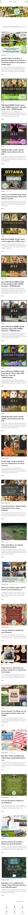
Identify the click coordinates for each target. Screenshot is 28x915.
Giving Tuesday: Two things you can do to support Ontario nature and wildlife (13, 713)
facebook (6, 907)
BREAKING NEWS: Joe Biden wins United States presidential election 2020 (13, 758)
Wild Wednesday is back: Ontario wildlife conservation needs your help (12, 152)
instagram (22, 912)
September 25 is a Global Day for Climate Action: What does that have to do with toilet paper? (13, 885)
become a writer (4, 627)
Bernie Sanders (4, 752)
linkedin (14, 912)
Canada (2, 191)
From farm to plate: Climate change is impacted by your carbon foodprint (13, 508)
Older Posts (19, 901)
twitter (14, 907)
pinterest (6, 912)
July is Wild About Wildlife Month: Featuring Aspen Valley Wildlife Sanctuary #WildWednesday (12, 329)
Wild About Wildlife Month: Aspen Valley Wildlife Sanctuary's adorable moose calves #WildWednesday (13, 107)
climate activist (4, 584)
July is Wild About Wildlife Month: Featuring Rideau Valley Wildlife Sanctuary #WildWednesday (12, 284)
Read (2, 74)
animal (2, 146)
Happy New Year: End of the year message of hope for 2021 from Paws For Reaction (13, 670)
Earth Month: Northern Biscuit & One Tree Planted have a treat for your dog (12, 463)
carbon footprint (5, 458)
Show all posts (23, 26)
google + (22, 907)
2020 (2, 664)
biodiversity (4, 55)
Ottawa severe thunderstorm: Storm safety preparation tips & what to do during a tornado (13, 196)
